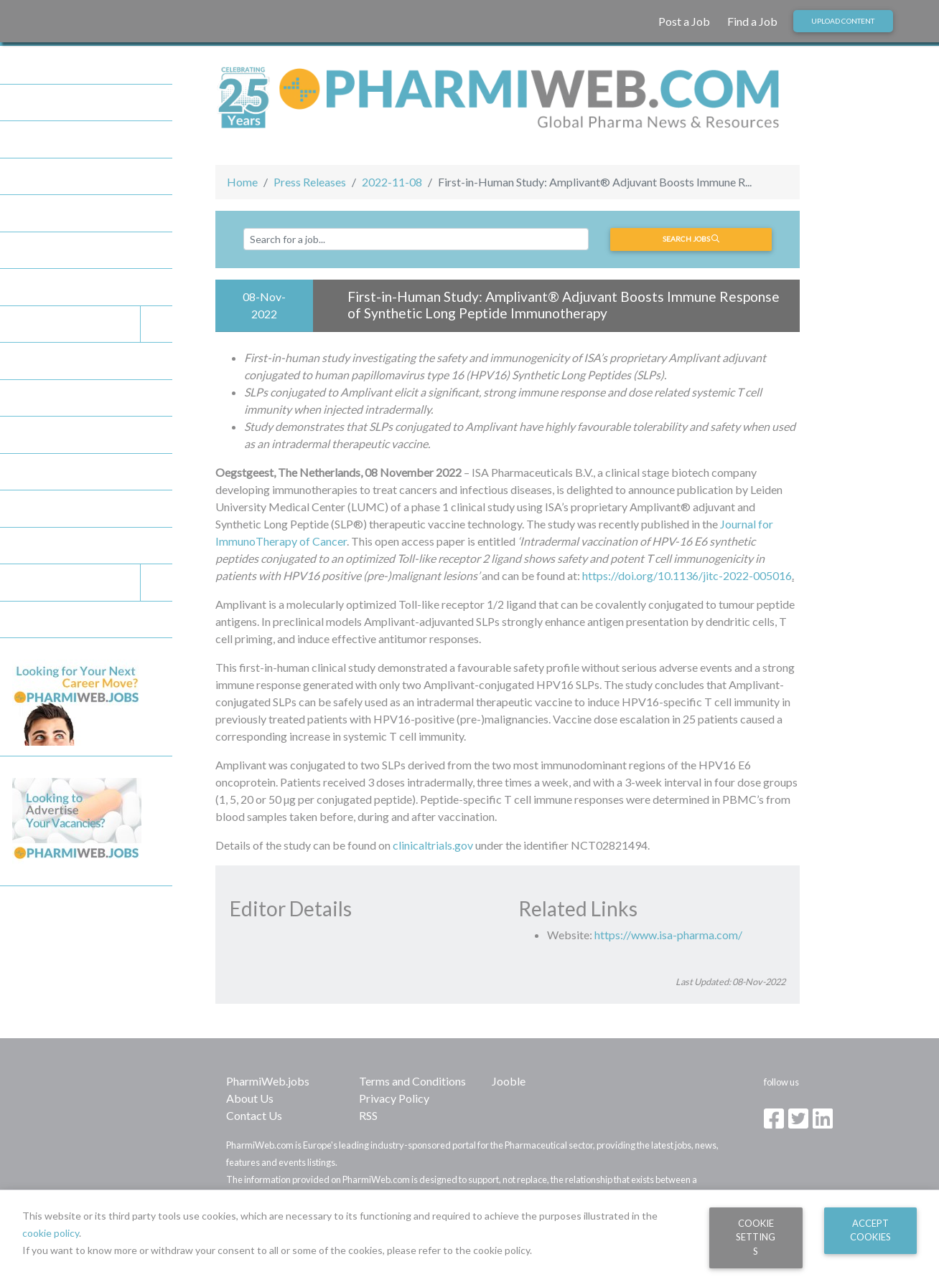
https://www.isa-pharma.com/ (668, 934)
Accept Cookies (870, 1230)
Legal (92, 582)
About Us (250, 1098)
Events (92, 324)
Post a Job (684, 21)
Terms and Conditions (412, 1081)
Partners (33, 139)
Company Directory (59, 250)
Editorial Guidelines (59, 545)
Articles (31, 286)
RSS (368, 1115)
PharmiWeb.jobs (267, 1081)
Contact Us (254, 1115)
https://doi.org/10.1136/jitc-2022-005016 (687, 575)
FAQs (25, 471)
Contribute (38, 508)
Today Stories (45, 176)
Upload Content (842, 20)
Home (242, 182)
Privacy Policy (394, 1098)
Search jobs (691, 238)
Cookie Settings (755, 1237)
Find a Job (752, 21)
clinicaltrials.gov (433, 845)
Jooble (508, 1081)
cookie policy (50, 1233)
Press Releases (310, 182)
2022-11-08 (392, 182)
